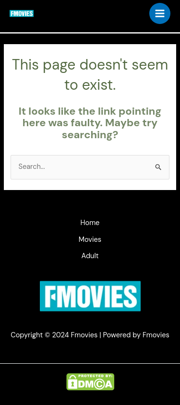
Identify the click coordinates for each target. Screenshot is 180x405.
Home (90, 222)
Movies (90, 239)
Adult (90, 256)
